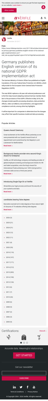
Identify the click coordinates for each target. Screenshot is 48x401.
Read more (7, 146)
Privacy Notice (33, 392)
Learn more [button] (17, 5)
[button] (21, 343)
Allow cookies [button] (9, 10)
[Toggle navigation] (3, 18)
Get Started (24, 355)
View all (42, 331)
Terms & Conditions (17, 392)
